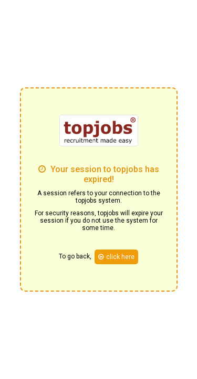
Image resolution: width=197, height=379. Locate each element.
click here (116, 257)
